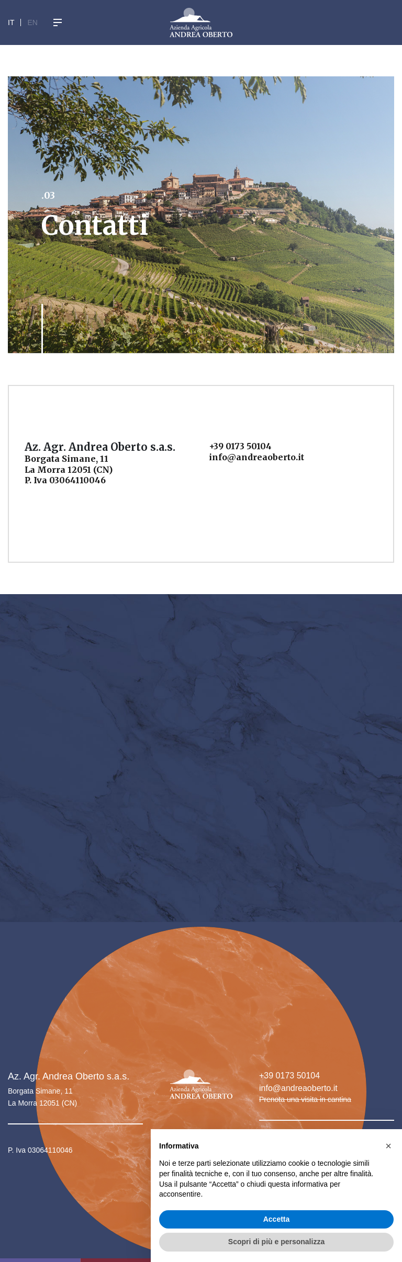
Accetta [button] (276, 1219)
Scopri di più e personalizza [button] (276, 1241)
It (11, 22)
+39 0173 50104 (289, 1075)
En (32, 22)
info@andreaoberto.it (298, 1088)
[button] (388, 1146)
